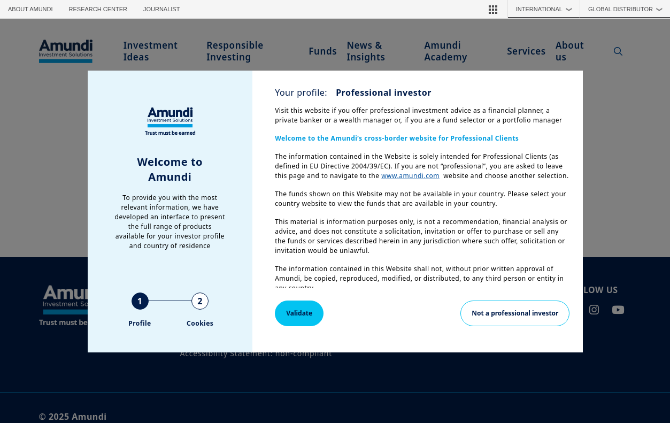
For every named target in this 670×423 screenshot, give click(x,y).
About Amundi (30, 9)
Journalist (161, 9)
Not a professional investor (515, 313)
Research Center (98, 9)
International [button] (546, 9)
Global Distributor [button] (628, 9)
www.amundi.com (410, 175)
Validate (299, 313)
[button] (493, 9)
